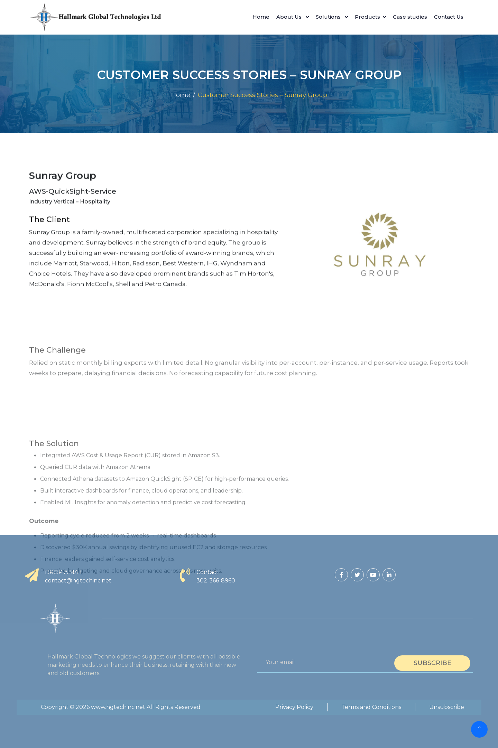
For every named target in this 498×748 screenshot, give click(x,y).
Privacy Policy (294, 707)
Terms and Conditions (371, 707)
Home (260, 16)
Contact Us (448, 16)
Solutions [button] (329, 16)
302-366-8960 (215, 580)
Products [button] (367, 16)
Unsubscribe (446, 707)
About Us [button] (289, 16)
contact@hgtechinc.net (78, 580)
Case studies (410, 16)
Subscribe (432, 663)
